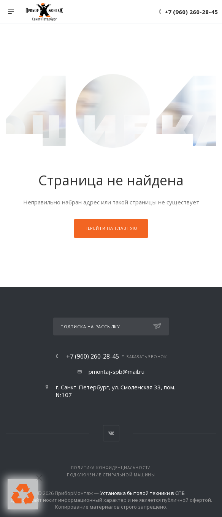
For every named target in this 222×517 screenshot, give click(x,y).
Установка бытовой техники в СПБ (142, 493)
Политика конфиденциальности (111, 467)
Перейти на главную (111, 228)
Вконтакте (111, 433)
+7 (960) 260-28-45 (191, 12)
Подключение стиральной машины (111, 474)
